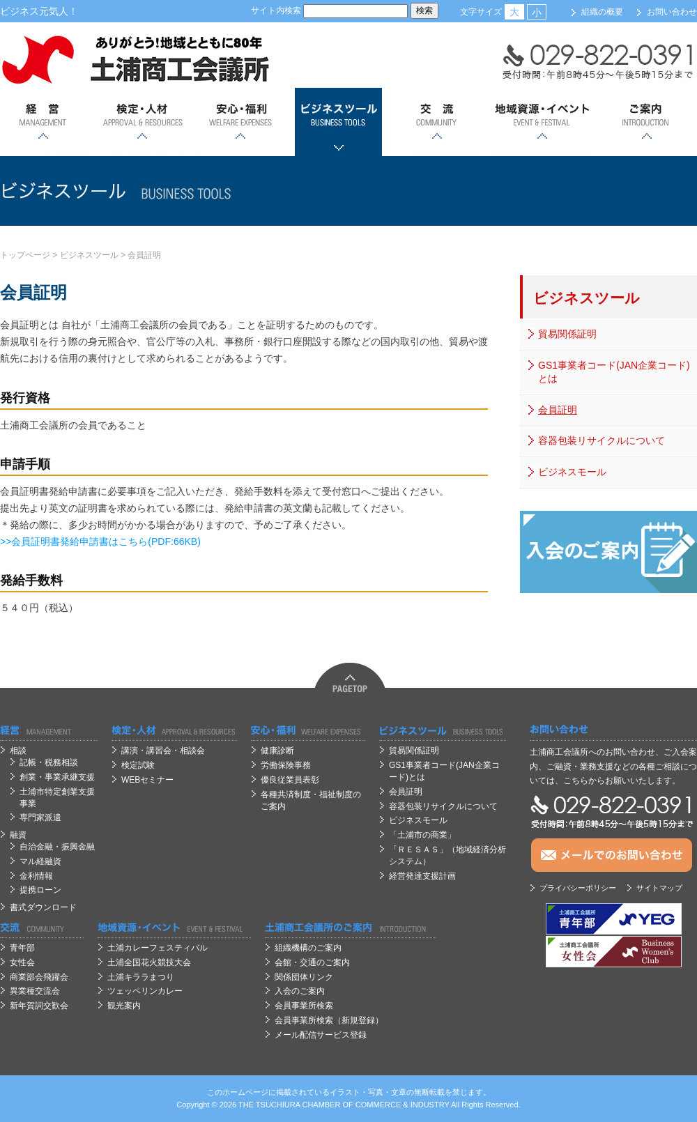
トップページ (25, 255)
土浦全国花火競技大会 (149, 962)
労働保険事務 (286, 765)
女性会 (22, 962)
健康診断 (277, 750)
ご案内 (646, 122)
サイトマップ (659, 888)
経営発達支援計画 (422, 876)
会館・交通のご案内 (312, 962)
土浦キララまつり (140, 977)
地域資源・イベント (541, 122)
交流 (436, 122)
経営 (43, 122)
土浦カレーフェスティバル (157, 948)
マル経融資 (40, 861)
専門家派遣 (40, 817)
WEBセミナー (147, 780)
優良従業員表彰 (290, 780)
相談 (18, 750)
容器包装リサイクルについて (601, 440)
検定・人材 (141, 122)
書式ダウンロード (43, 907)
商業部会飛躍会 (39, 977)
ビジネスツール (338, 122)
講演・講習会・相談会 (163, 750)
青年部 (22, 948)
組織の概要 (602, 12)
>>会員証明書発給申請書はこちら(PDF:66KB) (100, 541)
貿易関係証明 (567, 333)
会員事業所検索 (304, 1005)
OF (348, 1104)
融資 (18, 835)
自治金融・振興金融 (57, 847)
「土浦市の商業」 (422, 835)
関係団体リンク (304, 977)
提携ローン (40, 890)
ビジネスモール (572, 471)
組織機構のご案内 (308, 948)
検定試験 (138, 765)
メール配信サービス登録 (321, 1035)
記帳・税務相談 (49, 762)
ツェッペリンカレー (145, 991)
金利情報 (36, 876)
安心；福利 (240, 122)
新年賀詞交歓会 (39, 1005)
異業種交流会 (35, 991)
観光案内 (124, 1005)
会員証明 (144, 255)
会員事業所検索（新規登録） (329, 1020)
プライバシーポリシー (577, 888)
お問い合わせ (672, 12)
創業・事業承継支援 (57, 777)
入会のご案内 (300, 991)
